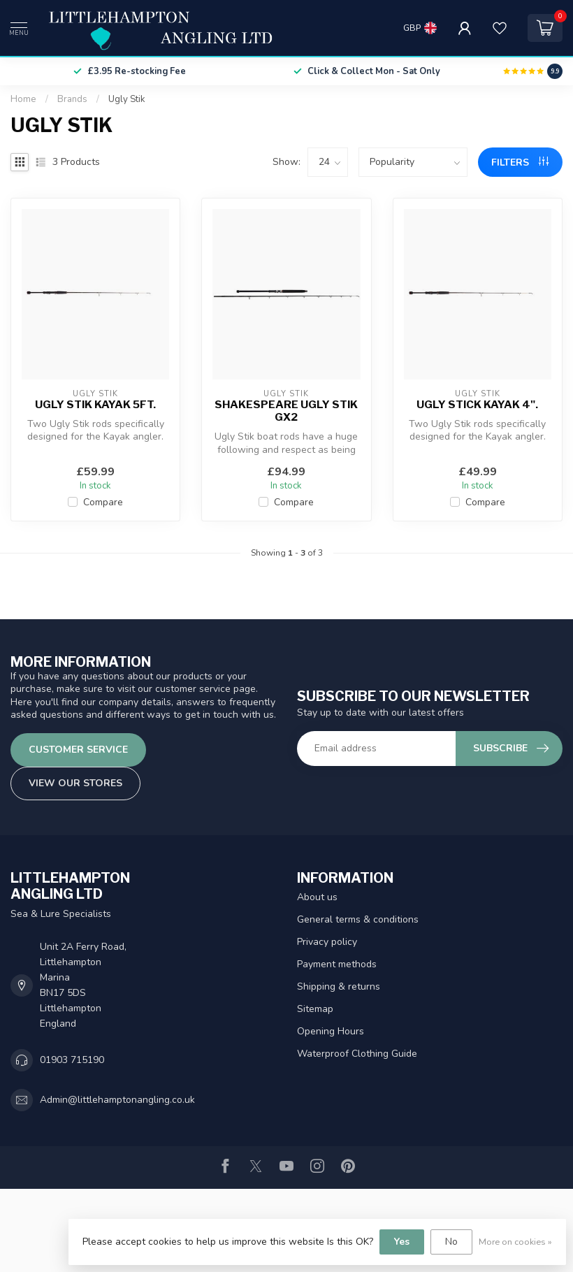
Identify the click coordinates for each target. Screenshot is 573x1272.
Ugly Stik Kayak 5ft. (95, 404)
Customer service (78, 749)
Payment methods (337, 964)
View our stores (75, 783)
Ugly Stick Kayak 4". (477, 404)
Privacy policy (327, 941)
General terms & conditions (358, 919)
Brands (72, 99)
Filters (520, 162)
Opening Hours (330, 1031)
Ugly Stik (126, 99)
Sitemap (315, 1009)
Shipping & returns (338, 986)
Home (23, 99)
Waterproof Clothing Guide (357, 1053)
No (451, 1241)
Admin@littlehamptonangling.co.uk (117, 1099)
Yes (401, 1241)
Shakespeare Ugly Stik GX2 (286, 411)
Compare (103, 502)
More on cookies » (515, 1242)
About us (317, 897)
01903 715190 (72, 1060)
